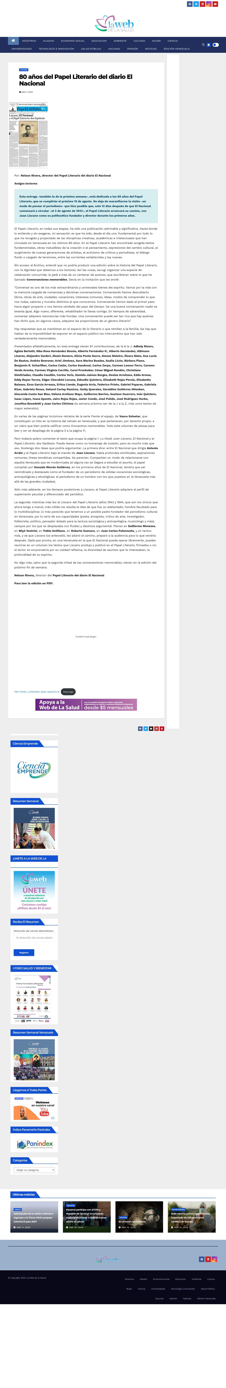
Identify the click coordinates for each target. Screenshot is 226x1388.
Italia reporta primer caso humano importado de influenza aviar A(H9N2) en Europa (190, 1217)
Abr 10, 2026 (76, 1227)
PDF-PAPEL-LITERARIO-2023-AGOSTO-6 (36, 692)
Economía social (73, 40)
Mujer (156, 40)
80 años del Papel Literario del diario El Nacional (75, 80)
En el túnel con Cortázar (132, 1221)
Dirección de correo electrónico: (34, 935)
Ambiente (120, 40)
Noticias (151, 48)
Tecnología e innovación (56, 48)
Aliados (48, 40)
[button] (203, 44)
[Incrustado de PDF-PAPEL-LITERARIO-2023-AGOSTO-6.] (86, 636)
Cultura (139, 40)
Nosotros (29, 40)
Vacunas (114, 48)
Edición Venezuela (177, 48)
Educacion (99, 40)
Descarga (68, 692)
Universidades (21, 48)
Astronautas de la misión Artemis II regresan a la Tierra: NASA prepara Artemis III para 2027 (33, 1217)
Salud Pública (91, 48)
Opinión (132, 48)
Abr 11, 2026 (23, 1227)
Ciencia (173, 40)
